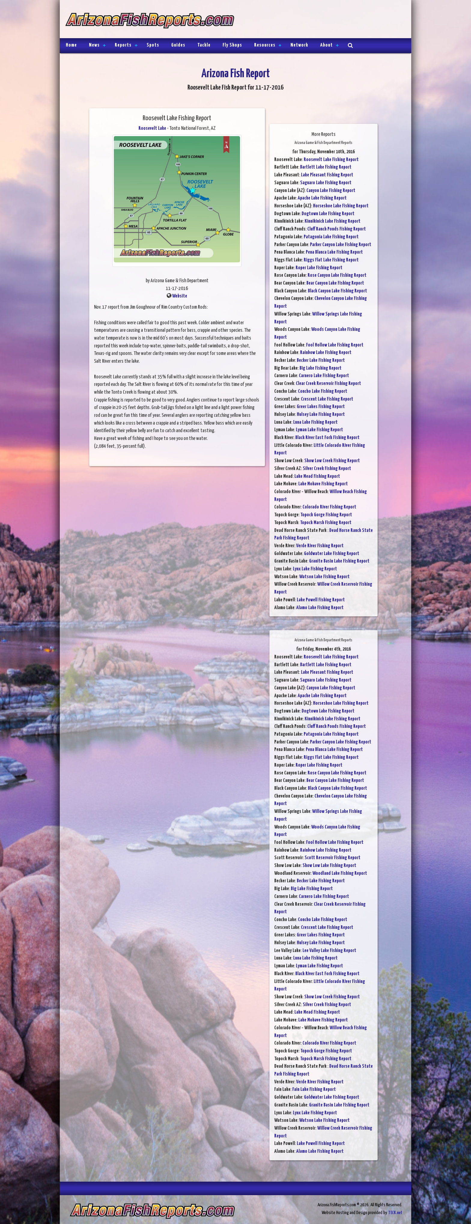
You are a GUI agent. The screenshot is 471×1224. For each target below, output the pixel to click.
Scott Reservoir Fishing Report (332, 857)
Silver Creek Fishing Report (327, 468)
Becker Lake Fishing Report (321, 360)
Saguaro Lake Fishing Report (325, 182)
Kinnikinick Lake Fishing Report (332, 221)
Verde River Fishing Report (320, 545)
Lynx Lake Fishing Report (315, 569)
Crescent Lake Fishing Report (327, 399)
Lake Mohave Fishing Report (323, 484)
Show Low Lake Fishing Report (329, 865)
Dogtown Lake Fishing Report (328, 213)
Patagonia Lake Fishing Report (331, 237)
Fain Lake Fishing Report (314, 1089)
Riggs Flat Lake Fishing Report (331, 260)
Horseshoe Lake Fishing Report (341, 206)
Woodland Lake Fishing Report (339, 873)
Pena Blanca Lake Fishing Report (334, 252)
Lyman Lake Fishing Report (319, 429)
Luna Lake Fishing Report (315, 422)
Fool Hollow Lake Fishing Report (334, 345)
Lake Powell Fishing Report (321, 600)
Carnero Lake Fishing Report (324, 375)
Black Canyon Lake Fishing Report (337, 291)
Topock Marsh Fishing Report (325, 522)
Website (179, 296)
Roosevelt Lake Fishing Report (331, 159)
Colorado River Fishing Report (329, 507)
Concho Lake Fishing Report (322, 391)
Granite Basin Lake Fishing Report (339, 561)
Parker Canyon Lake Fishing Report (340, 244)
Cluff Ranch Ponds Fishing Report (336, 229)
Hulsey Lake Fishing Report (321, 414)
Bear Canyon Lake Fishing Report (335, 283)
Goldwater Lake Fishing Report (331, 553)
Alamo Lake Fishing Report (320, 607)
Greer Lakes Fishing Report (321, 406)
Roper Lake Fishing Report (319, 267)
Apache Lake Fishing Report (322, 198)
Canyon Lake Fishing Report (330, 190)
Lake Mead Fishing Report (317, 476)
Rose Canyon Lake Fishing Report (337, 275)
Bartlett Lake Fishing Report (325, 167)
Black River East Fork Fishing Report (327, 437)
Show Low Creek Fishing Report (332, 460)
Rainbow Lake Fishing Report (325, 352)
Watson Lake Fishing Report (324, 576)
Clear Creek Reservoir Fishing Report (328, 383)
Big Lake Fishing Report (320, 368)
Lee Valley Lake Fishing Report (329, 950)
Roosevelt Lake (152, 128)
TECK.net (395, 1212)
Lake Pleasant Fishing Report (327, 175)
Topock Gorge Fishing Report (326, 514)
